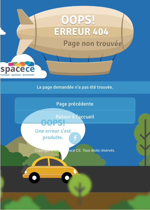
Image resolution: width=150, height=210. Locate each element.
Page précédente (74, 104)
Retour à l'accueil (75, 116)
